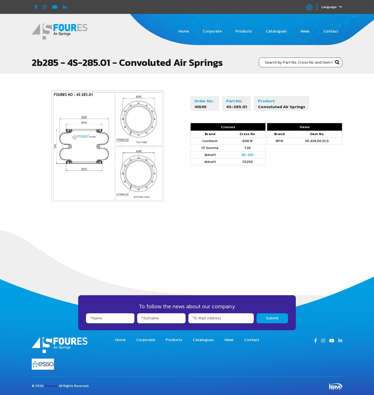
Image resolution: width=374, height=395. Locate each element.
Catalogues (276, 31)
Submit (272, 318)
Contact (330, 31)
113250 (247, 161)
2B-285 (247, 154)
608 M (247, 140)
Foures (51, 385)
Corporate (212, 31)
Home (183, 31)
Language (331, 6)
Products (243, 31)
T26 (247, 147)
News (305, 31)
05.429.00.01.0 (317, 140)
